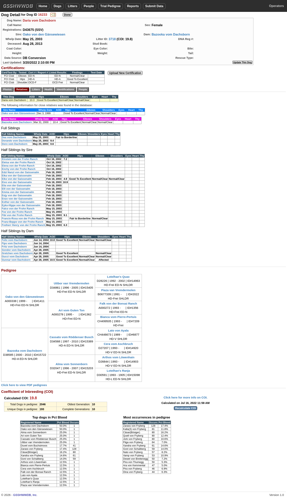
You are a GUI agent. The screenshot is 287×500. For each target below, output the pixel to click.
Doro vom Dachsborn (14, 143)
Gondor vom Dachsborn (16, 249)
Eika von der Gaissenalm (17, 175)
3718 (112, 39)
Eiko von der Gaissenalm (17, 178)
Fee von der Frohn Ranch (17, 211)
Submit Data (154, 6)
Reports (133, 6)
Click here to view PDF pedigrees (24, 385)
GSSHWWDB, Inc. (25, 495)
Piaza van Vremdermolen (118, 290)
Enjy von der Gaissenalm (17, 195)
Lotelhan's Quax (118, 276)
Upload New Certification (125, 73)
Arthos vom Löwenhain (118, 357)
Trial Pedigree (110, 6)
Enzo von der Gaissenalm (17, 198)
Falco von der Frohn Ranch (18, 208)
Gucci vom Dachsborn (15, 256)
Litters (72, 6)
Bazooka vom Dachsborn (171, 34)
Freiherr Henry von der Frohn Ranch (23, 225)
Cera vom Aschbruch (118, 343)
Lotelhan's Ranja (118, 370)
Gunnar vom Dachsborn (16, 259)
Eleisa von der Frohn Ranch (18, 162)
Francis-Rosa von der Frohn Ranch (23, 218)
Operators (276, 6)
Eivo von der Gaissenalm (17, 182)
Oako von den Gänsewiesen (44, 34)
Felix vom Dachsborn (14, 240)
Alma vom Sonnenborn (71, 364)
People (89, 6)
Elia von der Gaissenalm (16, 185)
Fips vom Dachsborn (14, 243)
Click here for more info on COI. (185, 397)
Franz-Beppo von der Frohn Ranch (22, 221)
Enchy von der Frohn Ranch (18, 169)
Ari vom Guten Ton (72, 310)
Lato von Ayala (118, 330)
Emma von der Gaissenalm (18, 192)
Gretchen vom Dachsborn (17, 253)
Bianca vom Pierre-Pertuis (118, 317)
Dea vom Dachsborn (14, 137)
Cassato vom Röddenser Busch (72, 337)
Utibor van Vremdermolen (71, 283)
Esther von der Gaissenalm (18, 202)
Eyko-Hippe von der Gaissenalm (21, 205)
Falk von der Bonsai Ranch (118, 303)
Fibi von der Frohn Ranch (17, 215)
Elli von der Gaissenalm (16, 188)
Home (43, 6)
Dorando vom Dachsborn (17, 140)
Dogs (57, 6)
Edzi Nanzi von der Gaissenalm (20, 172)
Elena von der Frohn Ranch (18, 165)
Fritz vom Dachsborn (14, 246)
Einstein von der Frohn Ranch (20, 159)
